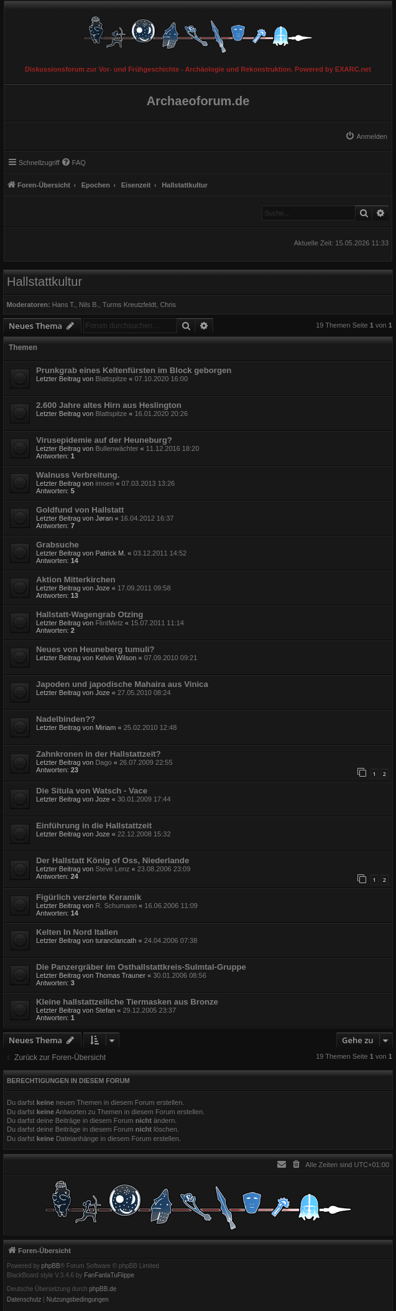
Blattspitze (111, 378)
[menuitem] (366, 136)
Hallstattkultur (44, 281)
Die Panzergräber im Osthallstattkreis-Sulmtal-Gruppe (141, 967)
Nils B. (89, 304)
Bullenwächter (116, 448)
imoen (104, 483)
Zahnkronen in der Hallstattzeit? (98, 754)
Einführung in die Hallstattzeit (94, 825)
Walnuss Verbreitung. (77, 475)
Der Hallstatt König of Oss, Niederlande (112, 860)
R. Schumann (116, 905)
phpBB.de (102, 1289)
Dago (103, 762)
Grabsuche (57, 544)
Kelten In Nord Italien (77, 932)
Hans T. (63, 304)
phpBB (51, 1266)
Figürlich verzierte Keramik (88, 897)
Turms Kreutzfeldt (129, 304)
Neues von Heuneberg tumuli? (95, 649)
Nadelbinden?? (65, 719)
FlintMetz (109, 623)
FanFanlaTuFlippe (109, 1275)
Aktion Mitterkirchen (76, 579)
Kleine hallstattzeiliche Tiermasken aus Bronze (127, 1001)
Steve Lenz (112, 869)
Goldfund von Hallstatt (80, 509)
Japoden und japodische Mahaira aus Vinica (122, 684)
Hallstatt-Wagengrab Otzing (89, 614)
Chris (168, 304)
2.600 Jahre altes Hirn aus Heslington (109, 405)
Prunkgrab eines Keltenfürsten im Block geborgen (133, 370)
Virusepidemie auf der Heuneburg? (104, 440)
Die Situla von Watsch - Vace (91, 790)
